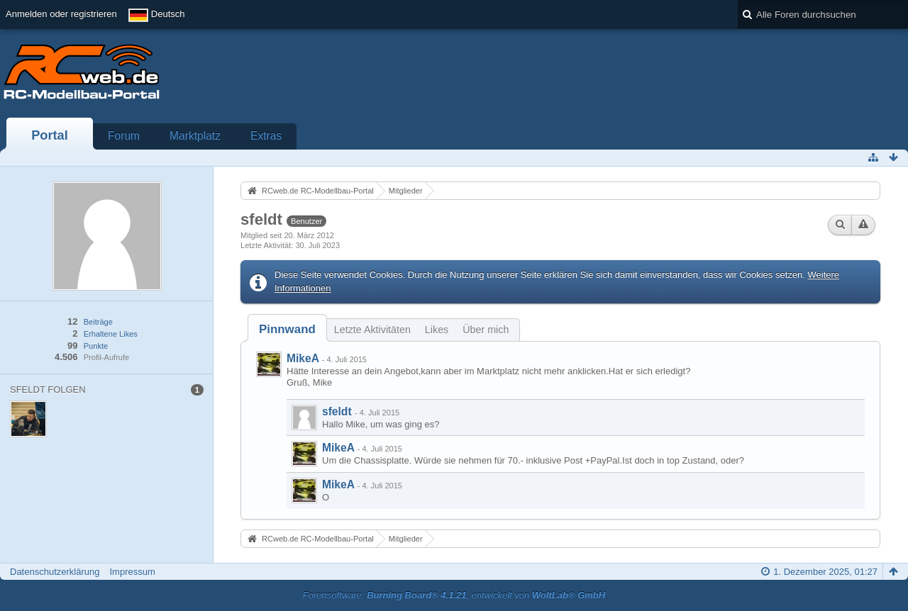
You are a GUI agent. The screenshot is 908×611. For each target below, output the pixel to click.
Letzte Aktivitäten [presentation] (372, 329)
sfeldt (337, 411)
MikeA (303, 358)
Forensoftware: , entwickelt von (454, 595)
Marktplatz (195, 136)
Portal (49, 135)
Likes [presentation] (436, 329)
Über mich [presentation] (486, 329)
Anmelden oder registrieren (61, 14)
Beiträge (98, 322)
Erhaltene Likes (111, 334)
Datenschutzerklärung (54, 571)
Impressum (132, 571)
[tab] (287, 329)
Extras (266, 136)
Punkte (96, 346)
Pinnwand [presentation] (287, 329)
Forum (124, 136)
